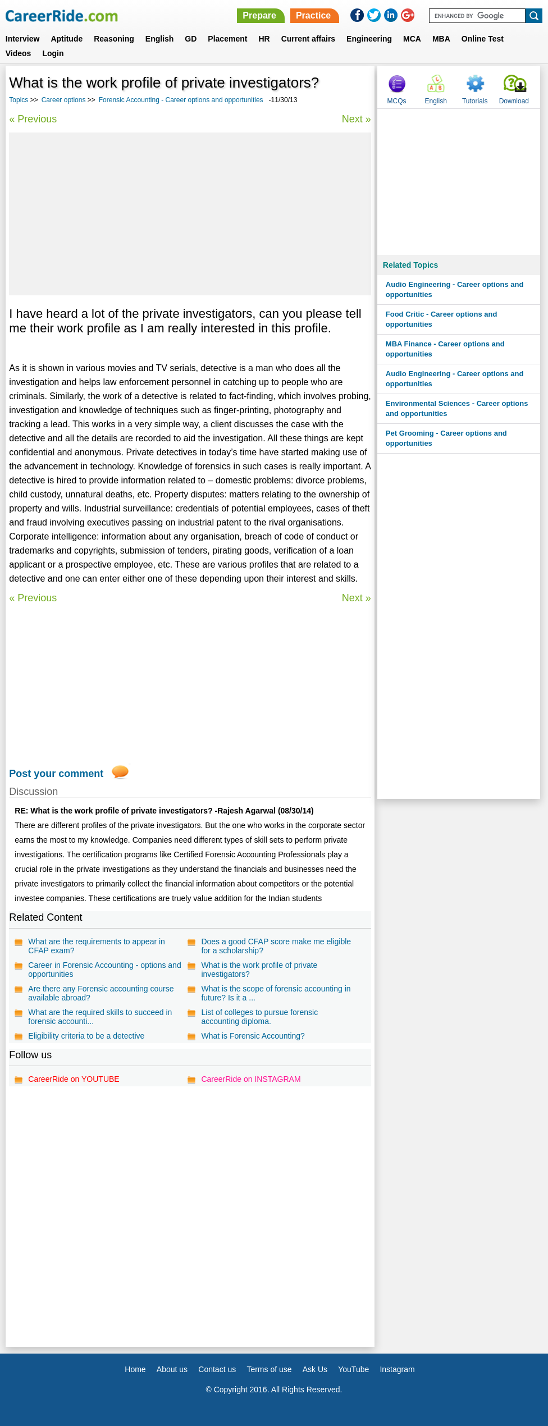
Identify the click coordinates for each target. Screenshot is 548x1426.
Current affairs (308, 38)
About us (172, 1369)
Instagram (397, 1369)
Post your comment (56, 773)
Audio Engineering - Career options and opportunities (455, 289)
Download (514, 101)
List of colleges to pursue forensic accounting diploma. (259, 1017)
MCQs (397, 101)
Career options (64, 100)
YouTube (353, 1369)
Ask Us (315, 1369)
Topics (18, 100)
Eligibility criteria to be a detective (86, 1035)
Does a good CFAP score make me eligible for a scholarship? (276, 946)
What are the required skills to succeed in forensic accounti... (100, 1017)
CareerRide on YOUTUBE (73, 1079)
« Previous (33, 119)
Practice (313, 15)
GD (191, 38)
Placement (227, 38)
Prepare (259, 15)
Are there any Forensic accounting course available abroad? (100, 993)
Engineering (369, 38)
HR (264, 38)
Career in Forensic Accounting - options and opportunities (104, 970)
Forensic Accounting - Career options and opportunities (181, 100)
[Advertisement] (190, 213)
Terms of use (268, 1369)
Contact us (217, 1369)
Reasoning (114, 38)
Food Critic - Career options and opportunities (441, 319)
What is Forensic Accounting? (252, 1035)
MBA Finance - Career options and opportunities (445, 349)
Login (52, 53)
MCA (412, 38)
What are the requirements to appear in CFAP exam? (96, 946)
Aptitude (67, 38)
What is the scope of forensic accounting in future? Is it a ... (275, 993)
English (159, 38)
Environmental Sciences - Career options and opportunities (457, 408)
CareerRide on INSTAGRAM (250, 1079)
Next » (356, 119)
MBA (441, 38)
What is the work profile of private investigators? (259, 970)
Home (135, 1369)
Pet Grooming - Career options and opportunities (446, 438)
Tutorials (475, 101)
